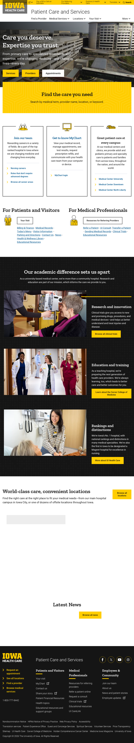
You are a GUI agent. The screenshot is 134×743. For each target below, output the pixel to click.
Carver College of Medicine (39, 731)
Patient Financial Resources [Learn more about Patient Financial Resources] (50, 698)
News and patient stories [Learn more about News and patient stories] (115, 693)
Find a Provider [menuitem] (39, 18)
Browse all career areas (22, 182)
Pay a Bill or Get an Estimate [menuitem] (44, 2)
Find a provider (14, 683)
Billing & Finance (25, 228)
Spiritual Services (84, 726)
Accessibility (84, 721)
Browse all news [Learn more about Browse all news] (90, 615)
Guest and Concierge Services (61, 726)
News (58, 235)
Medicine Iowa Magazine (101, 731)
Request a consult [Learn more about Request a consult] (78, 696)
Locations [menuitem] (78, 18)
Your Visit (25, 220)
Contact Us (48, 235)
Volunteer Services (102, 726)
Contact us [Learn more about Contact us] (41, 688)
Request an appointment (13, 672)
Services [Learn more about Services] (10, 73)
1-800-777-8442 (11, 700)
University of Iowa (123, 731)
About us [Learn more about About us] (106, 688)
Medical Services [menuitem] (58, 18)
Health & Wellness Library (30, 238)
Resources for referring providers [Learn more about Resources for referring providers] (80, 685)
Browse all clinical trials (106, 334)
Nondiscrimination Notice (14, 721)
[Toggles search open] (127, 2)
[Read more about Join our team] (23, 127)
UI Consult (105, 228)
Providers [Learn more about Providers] (30, 73)
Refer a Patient (91, 228)
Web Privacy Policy (68, 721)
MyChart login (61, 175)
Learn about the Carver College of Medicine (111, 393)
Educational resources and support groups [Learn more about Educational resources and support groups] (49, 710)
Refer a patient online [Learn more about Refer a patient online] (80, 691)
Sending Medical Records (98, 231)
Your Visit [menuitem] (94, 18)
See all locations (15, 678)
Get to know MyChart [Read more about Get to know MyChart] (66, 138)
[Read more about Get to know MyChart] (67, 127)
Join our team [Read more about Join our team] (23, 138)
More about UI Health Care (107, 460)
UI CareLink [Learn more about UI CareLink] (75, 711)
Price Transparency (121, 726)
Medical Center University (111, 179)
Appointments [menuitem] (8, 2)
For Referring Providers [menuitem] (66, 2)
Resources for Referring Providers (103, 220)
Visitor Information (42, 231)
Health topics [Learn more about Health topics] (42, 703)
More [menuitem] (125, 18)
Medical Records (44, 228)
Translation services (12, 726)
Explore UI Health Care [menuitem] (93, 2)
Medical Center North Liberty (112, 190)
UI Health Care (18, 731)
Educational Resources (29, 242)
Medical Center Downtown (111, 184)
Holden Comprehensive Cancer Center (70, 731)
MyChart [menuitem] (23, 2)
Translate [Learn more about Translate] (113, 2)
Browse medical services (15, 690)
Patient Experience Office (34, 726)
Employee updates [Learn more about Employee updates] (112, 698)
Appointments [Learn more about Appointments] (53, 73)
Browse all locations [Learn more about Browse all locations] (122, 494)
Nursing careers (18, 168)
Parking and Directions (28, 235)
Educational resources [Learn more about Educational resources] (80, 706)
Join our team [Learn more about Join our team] (109, 683)
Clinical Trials (119, 231)
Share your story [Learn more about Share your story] (44, 693)
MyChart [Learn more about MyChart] (40, 683)
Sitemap (6, 731)
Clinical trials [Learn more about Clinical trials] (76, 701)
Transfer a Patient (121, 228)
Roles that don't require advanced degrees (21, 175)
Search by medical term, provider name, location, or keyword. (67, 101)
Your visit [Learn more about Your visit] (40, 678)
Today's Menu (24, 231)
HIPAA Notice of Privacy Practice (43, 721)
